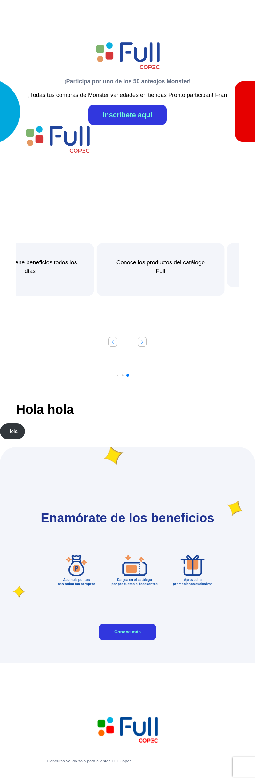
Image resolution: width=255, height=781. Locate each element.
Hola (12, 431)
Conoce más (127, 631)
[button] (142, 342)
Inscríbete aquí (127, 115)
